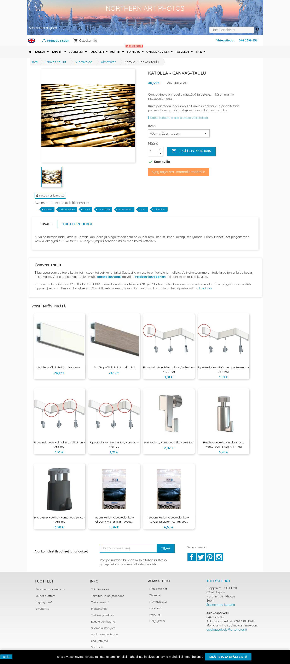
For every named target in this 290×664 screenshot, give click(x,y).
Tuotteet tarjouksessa (50, 589)
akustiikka (160, 209)
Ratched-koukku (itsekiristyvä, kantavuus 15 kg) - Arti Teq (223, 444)
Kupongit (155, 614)
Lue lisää (205, 288)
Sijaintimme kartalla (221, 605)
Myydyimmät (45, 602)
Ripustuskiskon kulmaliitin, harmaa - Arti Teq (114, 444)
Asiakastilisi (159, 581)
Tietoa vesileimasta (50, 195)
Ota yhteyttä (99, 641)
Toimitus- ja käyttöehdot (107, 596)
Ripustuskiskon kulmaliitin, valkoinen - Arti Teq (59, 444)
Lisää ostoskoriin (191, 151)
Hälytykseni (157, 621)
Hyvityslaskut (158, 601)
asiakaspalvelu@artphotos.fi (227, 629)
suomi (86, 209)
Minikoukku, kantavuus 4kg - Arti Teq (168, 442)
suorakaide (104, 209)
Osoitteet (155, 608)
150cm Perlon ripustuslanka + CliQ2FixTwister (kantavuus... (114, 519)
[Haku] (231, 30)
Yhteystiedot (225, 40)
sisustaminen (68, 209)
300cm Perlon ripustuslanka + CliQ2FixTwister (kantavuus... (169, 519)
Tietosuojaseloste (103, 615)
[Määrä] (153, 151)
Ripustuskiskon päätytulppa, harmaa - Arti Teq (223, 369)
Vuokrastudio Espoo (104, 634)
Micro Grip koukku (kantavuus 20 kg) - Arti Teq (59, 519)
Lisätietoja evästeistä (228, 656)
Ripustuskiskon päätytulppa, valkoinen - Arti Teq (169, 369)
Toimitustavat (100, 589)
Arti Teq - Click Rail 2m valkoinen (59, 367)
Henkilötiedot (158, 589)
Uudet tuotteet (45, 596)
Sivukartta (43, 609)
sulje (6, 656)
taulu (143, 209)
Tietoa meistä (100, 602)
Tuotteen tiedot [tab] (78, 224)
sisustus (48, 209)
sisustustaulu (125, 209)
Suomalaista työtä (103, 628)
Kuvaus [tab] (46, 224)
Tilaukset (155, 595)
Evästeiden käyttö (103, 621)
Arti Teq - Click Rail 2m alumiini (114, 367)
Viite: (170, 83)
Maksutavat (99, 609)
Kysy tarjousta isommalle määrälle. (179, 172)
